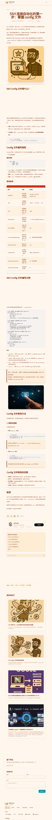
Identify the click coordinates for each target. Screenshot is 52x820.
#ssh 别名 (22, 585)
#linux (12, 585)
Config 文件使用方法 (12, 544)
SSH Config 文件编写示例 (13, 542)
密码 (28, 774)
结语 (9, 549)
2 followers (16, 526)
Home (8, 9)
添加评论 (42, 791)
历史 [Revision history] (37, 21)
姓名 (7, 774)
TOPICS (18, 807)
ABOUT (13, 807)
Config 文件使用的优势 (13, 546)
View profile (29, 526)
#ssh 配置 (28, 585)
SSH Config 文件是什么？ (13, 537)
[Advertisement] (26, 104)
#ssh (17, 585)
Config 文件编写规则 (12, 539)
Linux (13, 9)
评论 (7, 780)
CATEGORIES (24, 807)
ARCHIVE (31, 807)
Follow (39, 524)
